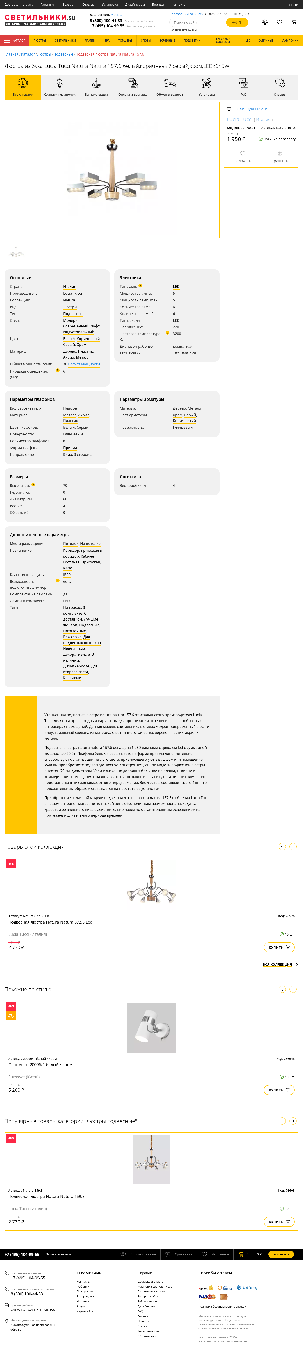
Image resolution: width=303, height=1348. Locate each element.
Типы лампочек (149, 1331)
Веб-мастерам (147, 1301)
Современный (76, 326)
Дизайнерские (76, 666)
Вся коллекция (280, 964)
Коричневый (88, 338)
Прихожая (90, 562)
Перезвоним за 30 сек (186, 14)
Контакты (178, 4)
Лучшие (91, 619)
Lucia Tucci (72, 293)
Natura (69, 300)
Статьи (142, 1326)
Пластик (85, 351)
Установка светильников (155, 1286)
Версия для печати (251, 109)
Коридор (71, 550)
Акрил (68, 357)
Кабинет (88, 556)
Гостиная (71, 562)
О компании (89, 1273)
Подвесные (63, 54)
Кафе (67, 567)
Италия (69, 286)
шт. (246, 1254)
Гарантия (48, 4)
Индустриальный (78, 331)
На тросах (72, 607)
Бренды (158, 4)
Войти (293, 4)
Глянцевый (73, 434)
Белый (69, 338)
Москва (116, 15)
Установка (110, 4)
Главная (12, 54)
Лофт (95, 326)
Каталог (14, 40)
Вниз (67, 454)
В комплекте (74, 610)
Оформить (281, 1254)
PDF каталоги (147, 1336)
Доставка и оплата (19, 4)
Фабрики (83, 1286)
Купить (279, 947)
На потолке (90, 543)
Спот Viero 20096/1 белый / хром (40, 1064)
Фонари (70, 625)
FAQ (140, 1311)
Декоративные (76, 654)
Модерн (70, 320)
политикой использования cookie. (224, 1328)
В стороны (83, 454)
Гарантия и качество (152, 1291)
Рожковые (72, 636)
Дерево (69, 351)
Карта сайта (85, 1311)
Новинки (83, 1301)
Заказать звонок (58, 1254)
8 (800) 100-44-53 (121, 20)
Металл (82, 357)
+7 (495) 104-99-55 (122, 25)
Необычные (74, 648)
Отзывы (88, 4)
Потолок (70, 543)
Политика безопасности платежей (222, 1306)
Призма (70, 447)
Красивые (72, 677)
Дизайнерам (135, 4)
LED (176, 286)
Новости (143, 1321)
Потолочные (74, 630)
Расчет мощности (84, 363)
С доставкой (74, 616)
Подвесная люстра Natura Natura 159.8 (46, 1196)
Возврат (68, 4)
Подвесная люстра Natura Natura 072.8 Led (50, 922)
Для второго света (80, 669)
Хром (81, 344)
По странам (85, 1291)
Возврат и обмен (149, 1296)
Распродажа (85, 1296)
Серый (69, 344)
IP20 (67, 574)
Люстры (44, 54)
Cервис (145, 1273)
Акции (81, 1306)
